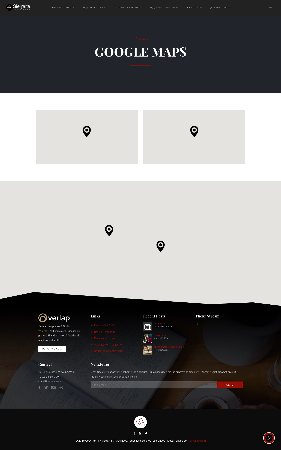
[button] (86, 131)
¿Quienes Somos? (95, 7)
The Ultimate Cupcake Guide (169, 347)
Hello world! (160, 323)
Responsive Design (105, 325)
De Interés (194, 7)
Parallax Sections (104, 338)
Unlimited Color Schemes (108, 350)
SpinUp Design (197, 440)
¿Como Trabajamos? (164, 7)
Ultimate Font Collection (108, 344)
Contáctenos (220, 7)
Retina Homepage (104, 331)
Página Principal (63, 7)
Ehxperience (160, 335)
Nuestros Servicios (129, 7)
